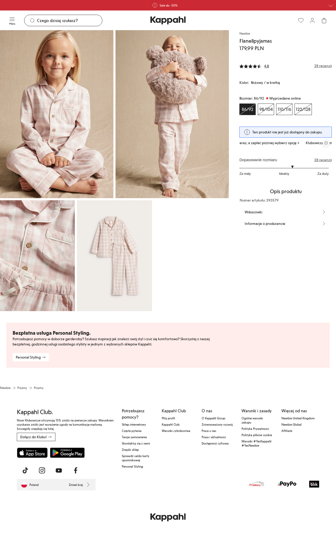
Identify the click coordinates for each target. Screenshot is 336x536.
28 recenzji (323, 160)
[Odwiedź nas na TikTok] (25, 470)
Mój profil (168, 418)
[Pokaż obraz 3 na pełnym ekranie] (37, 255)
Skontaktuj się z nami (136, 443)
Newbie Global (291, 424)
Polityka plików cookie (257, 435)
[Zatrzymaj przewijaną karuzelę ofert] (326, 143)
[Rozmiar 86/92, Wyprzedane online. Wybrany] (247, 109)
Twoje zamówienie (134, 437)
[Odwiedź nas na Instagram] (42, 470)
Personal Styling (132, 466)
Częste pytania (131, 430)
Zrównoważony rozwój (217, 424)
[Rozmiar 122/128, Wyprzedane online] (303, 109)
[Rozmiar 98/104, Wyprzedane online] (266, 109)
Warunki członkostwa (176, 430)
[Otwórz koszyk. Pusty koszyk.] (324, 20)
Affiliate (286, 430)
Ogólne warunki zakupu (252, 420)
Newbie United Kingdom (298, 418)
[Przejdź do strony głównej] (168, 20)
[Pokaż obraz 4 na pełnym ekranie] (114, 255)
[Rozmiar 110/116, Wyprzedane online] (284, 109)
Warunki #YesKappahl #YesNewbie (256, 443)
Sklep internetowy (134, 424)
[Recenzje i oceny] (285, 66)
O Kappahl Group (213, 418)
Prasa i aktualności (214, 437)
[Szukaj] (69, 20)
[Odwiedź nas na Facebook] (75, 470)
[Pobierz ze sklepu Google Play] (67, 452)
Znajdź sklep (130, 449)
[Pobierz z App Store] (32, 452)
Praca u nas (209, 430)
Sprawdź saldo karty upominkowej (135, 458)
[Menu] (12, 20)
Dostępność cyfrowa (215, 443)
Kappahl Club (171, 424)
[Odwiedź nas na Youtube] (59, 470)
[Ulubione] (301, 20)
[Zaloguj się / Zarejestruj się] (312, 20)
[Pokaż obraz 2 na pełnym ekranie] (172, 114)
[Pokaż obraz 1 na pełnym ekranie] (56, 114)
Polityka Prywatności (255, 428)
